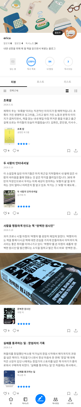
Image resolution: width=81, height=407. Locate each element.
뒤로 (5, 4)
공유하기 (75, 150)
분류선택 (5, 91)
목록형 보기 (76, 91)
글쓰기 (40, 399)
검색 (61, 4)
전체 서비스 (75, 4)
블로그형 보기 (67, 91)
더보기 (68, 4)
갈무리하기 (68, 150)
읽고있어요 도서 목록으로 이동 (13, 61)
